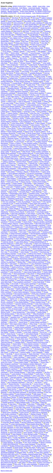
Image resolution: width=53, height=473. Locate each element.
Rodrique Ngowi (6, 118)
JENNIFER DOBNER (7, 452)
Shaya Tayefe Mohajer (28, 108)
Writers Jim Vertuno (42, 457)
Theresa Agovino (26, 181)
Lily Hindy (34, 71)
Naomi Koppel (18, 447)
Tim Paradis (34, 66)
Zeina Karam (44, 409)
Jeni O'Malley (21, 350)
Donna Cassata (31, 235)
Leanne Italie (25, 347)
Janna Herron (37, 201)
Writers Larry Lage (37, 31)
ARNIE (34, 6)
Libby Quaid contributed (8, 195)
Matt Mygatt (26, 151)
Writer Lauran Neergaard (27, 444)
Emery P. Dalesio (15, 143)
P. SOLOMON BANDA (17, 395)
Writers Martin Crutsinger (31, 344)
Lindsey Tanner (17, 355)
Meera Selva (13, 322)
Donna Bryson (29, 267)
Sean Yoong (39, 285)
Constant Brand (16, 83)
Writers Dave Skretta (7, 73)
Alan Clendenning (40, 429)
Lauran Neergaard (39, 417)
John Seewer (10, 325)
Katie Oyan (22, 230)
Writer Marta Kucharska (16, 429)
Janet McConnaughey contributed (35, 225)
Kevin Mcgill (33, 337)
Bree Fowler (23, 58)
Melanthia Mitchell (13, 88)
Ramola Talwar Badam (9, 335)
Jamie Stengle (25, 252)
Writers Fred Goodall (7, 270)
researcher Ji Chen (29, 111)
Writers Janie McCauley (32, 33)
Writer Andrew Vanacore (8, 165)
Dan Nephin (4, 459)
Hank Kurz (46, 278)
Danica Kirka (13, 191)
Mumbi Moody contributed (32, 98)
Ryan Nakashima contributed (38, 459)
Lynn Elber (32, 58)
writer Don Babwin (14, 108)
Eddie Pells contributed (10, 230)
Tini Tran (13, 410)
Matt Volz (23, 156)
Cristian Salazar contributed (38, 322)
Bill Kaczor (45, 379)
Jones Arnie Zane (13, 8)
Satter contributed (19, 357)
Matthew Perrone (22, 34)
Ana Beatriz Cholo (17, 225)
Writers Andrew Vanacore (10, 223)
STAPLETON (5, 9)
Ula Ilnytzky (23, 278)
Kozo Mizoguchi (41, 277)
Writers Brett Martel (30, 145)
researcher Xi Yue (8, 203)
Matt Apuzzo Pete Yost (37, 287)
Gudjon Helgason (8, 442)
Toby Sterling (47, 201)
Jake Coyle (24, 451)
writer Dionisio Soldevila (23, 394)
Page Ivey (46, 138)
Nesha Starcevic (45, 71)
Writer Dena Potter (45, 227)
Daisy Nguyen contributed (32, 270)
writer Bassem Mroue (7, 379)
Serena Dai (22, 130)
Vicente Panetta (33, 206)
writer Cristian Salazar (19, 205)
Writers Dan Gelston (21, 59)
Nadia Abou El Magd (7, 200)
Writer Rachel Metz (21, 449)
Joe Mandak (36, 49)
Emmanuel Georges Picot (15, 198)
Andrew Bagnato (6, 31)
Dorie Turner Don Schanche (38, 203)
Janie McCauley (25, 18)
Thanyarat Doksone (16, 377)
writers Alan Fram (29, 308)
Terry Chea (4, 252)
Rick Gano (36, 18)
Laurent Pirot (26, 248)
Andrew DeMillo (33, 165)
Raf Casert (25, 41)
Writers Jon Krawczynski (38, 44)
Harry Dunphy (41, 123)
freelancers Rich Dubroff (37, 168)
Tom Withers (27, 29)
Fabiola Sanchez (6, 183)
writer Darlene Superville (26, 153)
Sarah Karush (33, 64)
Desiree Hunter (23, 136)
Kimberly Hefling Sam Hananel (27, 360)
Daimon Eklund (5, 205)
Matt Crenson (18, 307)
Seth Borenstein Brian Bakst (41, 245)
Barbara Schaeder (36, 414)
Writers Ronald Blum (30, 24)
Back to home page (6, 470)
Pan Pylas (20, 89)
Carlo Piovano (20, 141)
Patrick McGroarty (26, 415)
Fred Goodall (5, 28)
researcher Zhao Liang (26, 300)
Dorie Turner (34, 91)
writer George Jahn (6, 277)
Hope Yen (33, 318)
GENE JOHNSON (15, 367)
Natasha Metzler (42, 268)
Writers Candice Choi (20, 247)
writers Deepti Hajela (45, 215)
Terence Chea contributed (14, 370)
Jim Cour (29, 382)
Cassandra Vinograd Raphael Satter (31, 454)
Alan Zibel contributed (41, 74)
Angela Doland (7, 79)
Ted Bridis (9, 354)
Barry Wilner (25, 44)
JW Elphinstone (11, 210)
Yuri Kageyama (44, 252)
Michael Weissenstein (30, 166)
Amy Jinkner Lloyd (15, 38)
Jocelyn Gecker (7, 148)
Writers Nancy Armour (36, 86)
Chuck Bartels (5, 267)
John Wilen (14, 86)
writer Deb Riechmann (35, 130)
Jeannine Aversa (45, 79)
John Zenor (25, 31)
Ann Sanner (25, 56)
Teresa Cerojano (13, 415)
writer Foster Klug (43, 367)
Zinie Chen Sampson (7, 238)
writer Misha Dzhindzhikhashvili (28, 410)
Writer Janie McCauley (8, 34)
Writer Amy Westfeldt (33, 379)
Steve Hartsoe (36, 385)
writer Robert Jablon (18, 188)
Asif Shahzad (20, 325)
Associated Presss (36, 160)
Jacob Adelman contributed (17, 173)
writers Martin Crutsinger (8, 253)
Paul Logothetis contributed (22, 282)
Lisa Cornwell (31, 51)
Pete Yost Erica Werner (24, 313)
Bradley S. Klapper (16, 332)
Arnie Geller (41, 6)
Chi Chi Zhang (7, 98)
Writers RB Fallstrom (30, 54)
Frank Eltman (15, 340)
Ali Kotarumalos (39, 349)
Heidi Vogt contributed (39, 293)
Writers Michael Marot (39, 248)
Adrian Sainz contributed (42, 110)
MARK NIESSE (41, 288)
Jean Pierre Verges (38, 330)
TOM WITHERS (46, 410)
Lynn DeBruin (14, 252)
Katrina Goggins (25, 352)
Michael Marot (5, 18)
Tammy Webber (14, 48)
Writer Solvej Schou (39, 126)
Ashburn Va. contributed (8, 262)
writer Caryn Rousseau (8, 339)
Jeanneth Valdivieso (32, 409)
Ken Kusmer (44, 155)
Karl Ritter (6, 135)
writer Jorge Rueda (43, 357)
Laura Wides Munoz (22, 242)
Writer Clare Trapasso (24, 305)
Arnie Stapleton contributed (40, 13)
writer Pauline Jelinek (42, 153)
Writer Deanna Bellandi (15, 131)
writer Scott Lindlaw (23, 456)
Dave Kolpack (11, 178)
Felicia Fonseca (14, 347)
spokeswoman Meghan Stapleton (32, 9)
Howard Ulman (42, 19)
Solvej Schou (15, 76)
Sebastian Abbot (21, 452)
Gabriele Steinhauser (27, 76)
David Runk (46, 347)
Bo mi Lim (43, 332)
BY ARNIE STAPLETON (8, 13)
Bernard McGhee (14, 384)
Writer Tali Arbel (29, 370)
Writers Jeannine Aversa (38, 302)
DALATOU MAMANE (8, 419)
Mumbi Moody (35, 171)
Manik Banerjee (45, 425)
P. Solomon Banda (37, 56)
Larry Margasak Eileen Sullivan (34, 315)
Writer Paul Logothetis (7, 280)
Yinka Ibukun (37, 158)
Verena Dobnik (11, 180)
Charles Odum (47, 272)
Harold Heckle (11, 375)
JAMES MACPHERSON (10, 444)
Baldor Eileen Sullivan (33, 118)
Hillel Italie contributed (22, 160)
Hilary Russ (19, 243)
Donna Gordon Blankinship (37, 195)
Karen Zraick (22, 196)
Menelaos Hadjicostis (7, 243)
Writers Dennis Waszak (17, 211)
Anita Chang (35, 275)
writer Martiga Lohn (31, 227)
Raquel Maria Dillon (16, 110)
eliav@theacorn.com (29, 367)
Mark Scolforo (30, 365)
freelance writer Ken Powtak (42, 420)
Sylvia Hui (4, 208)
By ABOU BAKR (6, 357)
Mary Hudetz (22, 220)
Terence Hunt (45, 362)
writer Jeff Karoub (17, 399)
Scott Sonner (25, 71)
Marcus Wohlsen (25, 257)
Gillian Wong (32, 462)
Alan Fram (4, 155)
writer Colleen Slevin (30, 38)
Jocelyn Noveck (38, 384)
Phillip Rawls (30, 123)
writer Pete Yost (35, 113)
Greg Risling (33, 59)
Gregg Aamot (5, 245)
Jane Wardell (27, 106)
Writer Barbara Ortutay (8, 313)
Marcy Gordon (5, 56)
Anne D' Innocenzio (24, 101)
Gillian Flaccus (24, 263)
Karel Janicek (32, 186)
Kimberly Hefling (6, 240)
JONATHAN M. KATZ (41, 466)
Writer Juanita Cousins (17, 285)
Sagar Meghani (16, 434)
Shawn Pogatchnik (19, 273)
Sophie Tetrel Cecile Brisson (15, 255)
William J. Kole (37, 208)
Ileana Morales (36, 456)
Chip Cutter (23, 86)
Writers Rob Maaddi (20, 46)
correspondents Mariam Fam (22, 466)
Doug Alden (44, 34)
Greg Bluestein (47, 395)
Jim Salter (46, 422)
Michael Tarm (38, 128)
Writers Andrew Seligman (21, 36)
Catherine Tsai (15, 126)
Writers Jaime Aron (21, 73)
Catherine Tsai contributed (9, 136)
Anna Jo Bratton (20, 175)
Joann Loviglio (31, 357)
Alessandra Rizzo (24, 191)
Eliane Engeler (23, 228)
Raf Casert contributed (18, 405)
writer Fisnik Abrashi (35, 449)
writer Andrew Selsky (7, 310)
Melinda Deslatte (24, 335)
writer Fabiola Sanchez (9, 389)
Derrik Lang (34, 310)
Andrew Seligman (46, 18)
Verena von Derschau (16, 390)
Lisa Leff (20, 334)
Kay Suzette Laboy (34, 232)
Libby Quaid (23, 318)
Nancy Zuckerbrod (18, 105)
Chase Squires (42, 188)
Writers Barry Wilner (13, 71)
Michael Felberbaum (31, 355)
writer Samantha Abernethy (33, 390)
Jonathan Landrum (8, 394)
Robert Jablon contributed (40, 461)
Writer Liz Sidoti (6, 105)
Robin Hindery (16, 49)
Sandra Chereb (26, 126)
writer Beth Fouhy (6, 282)
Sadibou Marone (24, 414)
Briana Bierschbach (32, 387)
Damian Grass (37, 190)
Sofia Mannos (36, 407)
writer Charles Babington (21, 292)
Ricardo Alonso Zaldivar (8, 196)
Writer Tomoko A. (14, 208)
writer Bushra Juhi (6, 417)
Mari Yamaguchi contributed (9, 364)
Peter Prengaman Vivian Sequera (30, 320)
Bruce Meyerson (44, 166)
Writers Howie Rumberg (37, 93)
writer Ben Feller (8, 146)
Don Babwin (26, 208)
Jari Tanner (46, 456)
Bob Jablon (22, 462)
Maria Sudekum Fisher (23, 402)
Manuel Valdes (27, 74)
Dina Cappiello (44, 163)
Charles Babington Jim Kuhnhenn (28, 397)
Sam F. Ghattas (33, 146)
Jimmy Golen (19, 33)
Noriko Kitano (19, 409)
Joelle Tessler (31, 211)
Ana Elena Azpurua (45, 400)
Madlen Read (16, 56)
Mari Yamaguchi (39, 183)
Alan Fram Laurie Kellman (22, 240)
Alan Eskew (13, 404)
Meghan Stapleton (12, 11)
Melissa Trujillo (5, 312)
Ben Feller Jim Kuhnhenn (17, 400)
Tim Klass (4, 380)
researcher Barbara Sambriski (24, 303)
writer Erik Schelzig (15, 432)
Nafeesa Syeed (28, 131)
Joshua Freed (14, 352)
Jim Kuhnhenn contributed (14, 54)
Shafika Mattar (41, 312)
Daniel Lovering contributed (41, 280)
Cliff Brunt (45, 33)
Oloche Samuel (15, 151)
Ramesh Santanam (13, 451)
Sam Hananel (42, 51)
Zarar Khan (48, 228)
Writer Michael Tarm (45, 186)
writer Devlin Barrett (27, 96)
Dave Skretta (45, 39)
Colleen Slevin (5, 111)
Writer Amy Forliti (12, 181)
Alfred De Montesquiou (15, 185)
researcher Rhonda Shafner (44, 267)
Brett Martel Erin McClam (9, 462)
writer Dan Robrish (38, 115)
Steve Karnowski (21, 39)
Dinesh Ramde (12, 120)
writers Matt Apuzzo (42, 237)
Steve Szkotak (44, 337)
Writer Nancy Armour (38, 180)
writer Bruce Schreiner (13, 385)
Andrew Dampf (42, 61)
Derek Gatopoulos (37, 427)
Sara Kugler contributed (28, 135)
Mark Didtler (11, 89)
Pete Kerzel (38, 382)
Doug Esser (30, 237)
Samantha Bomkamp (35, 73)
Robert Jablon (15, 53)
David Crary (17, 166)
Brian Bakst (22, 404)
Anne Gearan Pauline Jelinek (32, 272)
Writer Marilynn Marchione (9, 461)
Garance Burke (36, 101)
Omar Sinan (40, 380)
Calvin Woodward (25, 461)
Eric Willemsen (37, 106)
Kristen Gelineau (36, 292)
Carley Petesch (29, 307)
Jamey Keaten (33, 46)
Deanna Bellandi (28, 374)
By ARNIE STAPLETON (43, 11)
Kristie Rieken (7, 24)
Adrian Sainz (28, 110)
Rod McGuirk (13, 215)
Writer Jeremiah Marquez (17, 372)
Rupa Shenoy (22, 165)
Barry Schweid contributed (19, 337)
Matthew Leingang (6, 464)
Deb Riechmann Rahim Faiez (23, 417)
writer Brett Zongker (15, 380)
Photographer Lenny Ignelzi (18, 193)
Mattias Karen (34, 79)
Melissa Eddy (44, 310)
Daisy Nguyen (47, 105)
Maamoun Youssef (13, 138)
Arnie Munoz (23, 8)
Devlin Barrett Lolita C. (39, 257)
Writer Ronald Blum (39, 29)
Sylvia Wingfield (6, 420)
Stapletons (44, 8)
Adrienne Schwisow (16, 145)
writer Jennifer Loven (33, 437)
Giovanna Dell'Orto (24, 180)
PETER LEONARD (9, 456)
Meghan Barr (26, 385)
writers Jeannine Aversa (34, 105)
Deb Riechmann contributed (38, 233)
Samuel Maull (36, 138)
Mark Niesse (15, 349)
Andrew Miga (48, 101)
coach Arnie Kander (34, 8)
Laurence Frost (22, 163)
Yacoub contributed (24, 375)
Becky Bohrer (14, 63)
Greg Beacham (33, 34)
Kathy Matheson (37, 191)
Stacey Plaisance (12, 130)
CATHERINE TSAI (7, 457)
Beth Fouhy (41, 369)
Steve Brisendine (15, 248)
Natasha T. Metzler (19, 51)
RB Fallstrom (42, 16)
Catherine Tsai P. (33, 350)
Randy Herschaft (34, 354)
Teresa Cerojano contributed (15, 387)
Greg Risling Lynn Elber (42, 250)
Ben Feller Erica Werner (42, 223)
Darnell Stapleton (15, 9)
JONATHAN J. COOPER (34, 405)
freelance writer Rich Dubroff (20, 116)
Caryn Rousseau (35, 53)
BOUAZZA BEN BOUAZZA (10, 454)
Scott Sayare (22, 253)
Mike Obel (32, 176)
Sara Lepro (24, 53)
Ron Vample (48, 454)
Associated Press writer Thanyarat (31, 439)
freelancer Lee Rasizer (31, 297)
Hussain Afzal (12, 99)
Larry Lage (14, 19)
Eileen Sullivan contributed (36, 262)
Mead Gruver (24, 436)
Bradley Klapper (45, 350)
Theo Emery (13, 263)
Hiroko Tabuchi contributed (39, 260)
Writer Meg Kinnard (36, 298)
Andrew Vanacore (12, 58)
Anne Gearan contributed (28, 283)
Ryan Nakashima (6, 61)
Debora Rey (46, 198)
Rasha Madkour (36, 36)
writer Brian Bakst (21, 176)
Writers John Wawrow (22, 43)
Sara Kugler (30, 277)
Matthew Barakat (26, 190)
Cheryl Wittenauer (25, 121)
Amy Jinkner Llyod (32, 170)
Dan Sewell (41, 84)
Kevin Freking (5, 225)
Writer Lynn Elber (24, 115)
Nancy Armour (15, 41)
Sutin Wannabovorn (45, 200)
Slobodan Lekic (18, 315)
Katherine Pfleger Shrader (33, 329)
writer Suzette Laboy (12, 250)
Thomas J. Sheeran (22, 171)
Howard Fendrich (33, 39)
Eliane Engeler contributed (39, 339)
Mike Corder (12, 220)
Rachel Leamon (33, 161)
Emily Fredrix (31, 140)
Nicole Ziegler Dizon (33, 133)
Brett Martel (37, 21)
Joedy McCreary (17, 26)
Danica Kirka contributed (21, 148)
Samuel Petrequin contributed (19, 233)
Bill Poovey (44, 397)
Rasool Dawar (23, 322)
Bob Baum (15, 18)
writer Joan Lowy (45, 355)
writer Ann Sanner (38, 88)
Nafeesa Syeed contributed (9, 115)
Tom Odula (35, 402)
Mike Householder (38, 313)
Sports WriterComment (19, 217)
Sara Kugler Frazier (43, 211)
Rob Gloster (6, 188)
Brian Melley (20, 200)
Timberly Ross (7, 273)
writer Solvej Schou (43, 308)
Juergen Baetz (36, 347)
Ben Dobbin (28, 183)
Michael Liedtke (26, 88)
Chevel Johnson (22, 419)
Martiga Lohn (22, 206)
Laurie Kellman (16, 374)
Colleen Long (14, 320)
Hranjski (33, 335)
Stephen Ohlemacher (7, 81)
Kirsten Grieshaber (15, 222)
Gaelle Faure (39, 374)
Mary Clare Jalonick (7, 43)
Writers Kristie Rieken (40, 181)
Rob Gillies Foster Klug (43, 175)
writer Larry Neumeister (10, 275)
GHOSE (30, 452)
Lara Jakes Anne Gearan (23, 407)
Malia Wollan (48, 240)
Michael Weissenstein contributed (24, 258)
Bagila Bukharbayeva (30, 377)
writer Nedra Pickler (18, 123)
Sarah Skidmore (37, 240)
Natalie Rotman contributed (41, 327)
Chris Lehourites (18, 23)
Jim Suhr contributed (7, 427)
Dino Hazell (30, 273)
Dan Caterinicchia (12, 64)
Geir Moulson (26, 245)
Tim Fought (14, 283)
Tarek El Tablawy (40, 131)
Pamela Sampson (16, 69)
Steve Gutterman (44, 335)
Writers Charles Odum (22, 260)
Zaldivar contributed (9, 161)
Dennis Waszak (30, 89)
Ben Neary (31, 404)
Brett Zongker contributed (40, 151)
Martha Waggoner (6, 166)
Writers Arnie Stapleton (27, 11)
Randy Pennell (15, 245)
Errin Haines (15, 135)
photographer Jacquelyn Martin (35, 255)
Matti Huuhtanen (46, 83)
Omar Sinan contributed (24, 280)
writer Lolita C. (17, 345)
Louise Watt (40, 213)
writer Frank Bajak (38, 282)
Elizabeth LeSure (34, 193)
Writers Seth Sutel (46, 354)
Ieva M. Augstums (44, 38)
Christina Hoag (28, 185)
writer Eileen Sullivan (42, 205)
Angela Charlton (13, 113)
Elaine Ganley (12, 68)
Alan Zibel (44, 43)
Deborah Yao (33, 163)
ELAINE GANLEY (22, 310)
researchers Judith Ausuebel (26, 268)
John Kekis (4, 63)
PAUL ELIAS (39, 432)
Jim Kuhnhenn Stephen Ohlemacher (31, 364)
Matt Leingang (42, 150)
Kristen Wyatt (5, 69)
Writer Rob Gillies (8, 176)
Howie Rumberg (31, 61)
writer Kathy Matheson (31, 332)
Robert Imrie (27, 49)
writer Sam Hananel (22, 238)
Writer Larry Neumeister (41, 243)
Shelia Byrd (9, 260)
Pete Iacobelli (15, 44)
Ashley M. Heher (18, 61)
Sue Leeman (6, 217)
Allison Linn (12, 163)
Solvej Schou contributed (8, 206)
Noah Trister (6, 29)
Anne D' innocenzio (20, 354)
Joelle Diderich (45, 165)
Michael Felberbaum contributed (31, 422)
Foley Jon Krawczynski (15, 308)
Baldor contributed (20, 218)
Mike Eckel (18, 457)
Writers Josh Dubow (15, 74)
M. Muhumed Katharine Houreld (39, 419)
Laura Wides (39, 69)
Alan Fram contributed (18, 213)
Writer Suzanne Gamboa (8, 305)
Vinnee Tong (45, 41)
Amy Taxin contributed (31, 442)
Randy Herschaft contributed (24, 265)
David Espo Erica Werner (16, 365)
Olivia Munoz (7, 355)
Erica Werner (12, 128)
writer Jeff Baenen (19, 437)
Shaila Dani (4, 323)
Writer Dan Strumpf (27, 250)
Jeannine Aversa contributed (22, 327)
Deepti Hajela (27, 222)
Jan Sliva (47, 372)
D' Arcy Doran (31, 325)
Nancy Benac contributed (8, 168)
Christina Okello (20, 342)
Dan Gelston (31, 19)
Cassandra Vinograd (41, 141)
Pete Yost (48, 392)
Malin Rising (24, 113)
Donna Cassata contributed (28, 78)
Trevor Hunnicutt (29, 380)
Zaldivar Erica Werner (34, 253)
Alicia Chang (5, 337)
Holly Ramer (14, 318)
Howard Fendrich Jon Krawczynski (37, 342)
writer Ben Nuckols (44, 441)
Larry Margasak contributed (9, 156)
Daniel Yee (23, 64)
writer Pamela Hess (15, 272)
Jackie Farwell (24, 412)
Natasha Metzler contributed (26, 210)
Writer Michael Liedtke (31, 434)
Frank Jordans (44, 206)
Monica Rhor (22, 262)
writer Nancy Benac (35, 389)
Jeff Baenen (30, 175)
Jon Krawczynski (6, 36)
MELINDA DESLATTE (22, 425)
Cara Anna (43, 323)
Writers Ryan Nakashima (20, 287)
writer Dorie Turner (6, 329)
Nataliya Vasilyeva (17, 267)
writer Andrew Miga (7, 265)
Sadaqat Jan (35, 155)
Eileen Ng (40, 220)
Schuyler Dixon (24, 275)
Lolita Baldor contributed (25, 178)
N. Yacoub (17, 441)
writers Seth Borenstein (18, 424)
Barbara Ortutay (5, 344)
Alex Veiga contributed (30, 464)
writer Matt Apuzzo (13, 96)
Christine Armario (37, 81)
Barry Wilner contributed (32, 26)
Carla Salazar (31, 213)
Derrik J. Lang (34, 94)
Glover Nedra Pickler (40, 415)
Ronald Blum (5, 41)
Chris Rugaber (47, 49)
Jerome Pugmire (47, 133)
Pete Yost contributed (9, 201)
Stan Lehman (31, 312)
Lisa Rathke (45, 113)
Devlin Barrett (31, 188)
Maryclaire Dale (43, 135)
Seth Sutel (29, 141)
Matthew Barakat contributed (28, 215)
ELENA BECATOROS (30, 441)
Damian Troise (34, 136)
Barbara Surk (25, 155)
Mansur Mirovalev (41, 290)
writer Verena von (44, 451)
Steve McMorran (43, 140)
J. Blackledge (43, 360)
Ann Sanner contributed (10, 228)
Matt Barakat (34, 362)
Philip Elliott (39, 340)
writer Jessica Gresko (36, 48)
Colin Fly (5, 19)
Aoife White (21, 133)
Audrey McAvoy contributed (9, 467)
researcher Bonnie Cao (7, 140)
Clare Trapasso (35, 125)
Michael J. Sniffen (18, 118)
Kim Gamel (22, 232)
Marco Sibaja (5, 349)
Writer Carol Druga (44, 462)
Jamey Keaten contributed (17, 235)
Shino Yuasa (10, 288)
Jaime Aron (16, 31)
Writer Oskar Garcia (12, 158)
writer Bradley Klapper (40, 446)
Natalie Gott (13, 298)
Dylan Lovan (5, 76)
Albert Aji (32, 220)
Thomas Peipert (28, 69)
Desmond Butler (22, 93)
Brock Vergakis (37, 305)
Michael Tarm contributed (31, 83)
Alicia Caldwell (42, 325)
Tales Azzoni (35, 41)
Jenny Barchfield (43, 68)
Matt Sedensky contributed (20, 359)
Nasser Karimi (5, 374)
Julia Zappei (11, 171)
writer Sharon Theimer (9, 397)
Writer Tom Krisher (21, 146)
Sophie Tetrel (31, 84)
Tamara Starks (23, 389)
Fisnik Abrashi (25, 138)
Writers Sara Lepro (36, 359)
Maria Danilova (32, 196)
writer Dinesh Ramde (31, 334)
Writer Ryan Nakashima (15, 297)
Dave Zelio (17, 464)
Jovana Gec (47, 359)
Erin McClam (35, 43)
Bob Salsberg (17, 420)
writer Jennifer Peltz (7, 59)
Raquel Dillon (17, 344)
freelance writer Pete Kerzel (27, 68)
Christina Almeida (6, 247)
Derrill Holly (35, 148)
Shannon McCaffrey (45, 64)
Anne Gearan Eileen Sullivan (19, 459)
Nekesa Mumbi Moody (43, 273)
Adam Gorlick (32, 230)
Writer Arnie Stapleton (24, 13)
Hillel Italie (47, 160)
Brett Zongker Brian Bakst (35, 424)
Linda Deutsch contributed (44, 96)
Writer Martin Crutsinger (31, 345)
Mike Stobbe (41, 404)
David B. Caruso (12, 300)
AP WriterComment (36, 436)
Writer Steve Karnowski (37, 238)
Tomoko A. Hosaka (35, 278)
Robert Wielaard (42, 103)
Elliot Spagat (33, 323)
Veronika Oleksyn (8, 407)
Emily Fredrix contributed (8, 414)
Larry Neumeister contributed (40, 263)
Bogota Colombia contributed (43, 222)
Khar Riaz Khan (30, 447)
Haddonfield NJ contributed (9, 369)
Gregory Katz (21, 140)
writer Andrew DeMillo (39, 116)
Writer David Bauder (7, 141)
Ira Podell (31, 205)
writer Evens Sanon (40, 265)
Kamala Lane (19, 227)
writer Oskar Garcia (46, 387)
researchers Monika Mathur (11, 422)
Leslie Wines (18, 98)
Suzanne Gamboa (19, 170)
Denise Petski (48, 158)
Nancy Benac (30, 285)
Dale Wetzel (4, 352)
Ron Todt (45, 125)
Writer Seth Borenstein (17, 430)
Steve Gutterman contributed (16, 382)
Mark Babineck (5, 399)
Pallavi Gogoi (12, 101)
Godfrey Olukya (41, 307)
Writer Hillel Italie (18, 295)
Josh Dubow (27, 21)
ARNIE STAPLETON (19, 6)
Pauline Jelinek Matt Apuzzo (24, 288)
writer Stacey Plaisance (42, 303)
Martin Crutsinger (45, 442)
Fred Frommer (14, 190)
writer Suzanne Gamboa (30, 143)
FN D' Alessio (7, 51)
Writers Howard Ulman (22, 66)
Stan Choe (35, 425)
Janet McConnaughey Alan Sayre (36, 430)
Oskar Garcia (5, 340)
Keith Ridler (22, 99)
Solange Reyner (32, 400)
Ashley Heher (31, 103)
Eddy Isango (37, 394)
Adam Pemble (19, 329)
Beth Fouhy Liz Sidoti (45, 78)
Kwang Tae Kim (44, 377)
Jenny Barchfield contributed (17, 392)
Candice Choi (23, 298)
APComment (27, 420)
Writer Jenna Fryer (26, 349)
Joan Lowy (19, 270)
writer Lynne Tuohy (38, 375)
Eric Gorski (33, 451)
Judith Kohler (5, 213)
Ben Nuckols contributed (16, 237)
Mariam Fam (5, 410)
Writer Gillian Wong (36, 228)
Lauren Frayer (30, 295)
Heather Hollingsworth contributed (20, 446)
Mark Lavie (14, 257)
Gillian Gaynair (40, 76)
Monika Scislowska (41, 300)
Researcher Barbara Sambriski (12, 106)
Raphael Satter (13, 78)
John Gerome (40, 185)
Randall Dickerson (8, 402)
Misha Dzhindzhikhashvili (38, 242)
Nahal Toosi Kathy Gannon (28, 369)
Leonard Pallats (14, 439)
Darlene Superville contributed (31, 317)
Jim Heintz (34, 252)
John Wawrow (16, 29)
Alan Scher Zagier (45, 146)
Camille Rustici (13, 436)
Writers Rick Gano (6, 46)
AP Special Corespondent (34, 173)
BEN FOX (29, 429)
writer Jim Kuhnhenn (24, 201)
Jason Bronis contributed (36, 392)
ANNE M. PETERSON (34, 395)
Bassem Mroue (21, 161)
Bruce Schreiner (19, 277)
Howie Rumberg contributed (37, 99)
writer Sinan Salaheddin (23, 427)
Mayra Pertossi (29, 290)
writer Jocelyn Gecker (9, 360)
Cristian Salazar (29, 457)
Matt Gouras (41, 447)
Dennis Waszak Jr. (45, 28)
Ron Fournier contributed (22, 293)
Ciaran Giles (9, 186)
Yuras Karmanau (45, 334)
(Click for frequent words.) (28, 16)
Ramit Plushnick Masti (21, 79)
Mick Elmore (32, 217)
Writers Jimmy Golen (7, 39)
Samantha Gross (15, 317)
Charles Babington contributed (19, 91)
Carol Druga (13, 232)
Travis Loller (11, 350)
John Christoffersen (27, 340)
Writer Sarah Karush (9, 84)
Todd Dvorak (21, 84)
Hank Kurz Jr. (18, 24)
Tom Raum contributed (21, 94)
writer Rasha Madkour (22, 302)
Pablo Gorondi (20, 379)
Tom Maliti (18, 442)
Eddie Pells (48, 23)
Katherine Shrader (8, 242)
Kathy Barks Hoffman (9, 268)
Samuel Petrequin (43, 58)
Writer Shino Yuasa (22, 339)
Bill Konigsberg (23, 168)
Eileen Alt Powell (33, 156)
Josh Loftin (28, 243)
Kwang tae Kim (12, 278)
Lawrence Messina (6, 327)
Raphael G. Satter (20, 186)
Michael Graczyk (8, 160)
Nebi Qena (48, 405)
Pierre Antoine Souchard (23, 81)
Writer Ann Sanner (43, 120)
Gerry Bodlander (38, 352)
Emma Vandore (17, 183)
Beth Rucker (36, 63)
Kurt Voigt (45, 193)
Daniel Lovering (7, 66)
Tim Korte (22, 19)
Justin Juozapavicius (19, 312)
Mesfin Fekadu (22, 195)
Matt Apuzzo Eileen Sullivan (18, 323)
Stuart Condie (5, 151)
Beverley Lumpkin (6, 258)
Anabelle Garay (41, 258)
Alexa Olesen (41, 295)
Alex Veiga (24, 48)
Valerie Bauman (14, 155)
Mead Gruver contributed (10, 412)
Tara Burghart (5, 126)
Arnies (29, 6)
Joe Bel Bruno (37, 121)
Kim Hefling (4, 44)
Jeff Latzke (45, 26)
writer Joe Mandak (6, 447)
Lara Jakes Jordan (8, 103)
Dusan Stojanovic (25, 158)
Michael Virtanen (25, 63)
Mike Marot (14, 28)
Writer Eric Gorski (6, 362)
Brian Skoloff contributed (33, 198)
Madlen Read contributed (8, 153)
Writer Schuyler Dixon (45, 145)
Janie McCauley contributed (34, 23)
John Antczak (43, 54)
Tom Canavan (44, 59)
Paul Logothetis (42, 111)
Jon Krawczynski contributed (29, 28)
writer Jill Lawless (31, 200)
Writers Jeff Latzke (16, 290)
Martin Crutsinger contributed (20, 125)
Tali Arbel (42, 24)
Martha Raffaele (17, 111)
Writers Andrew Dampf (21, 362)
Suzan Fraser (5, 424)
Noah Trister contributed (34, 372)
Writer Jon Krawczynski (23, 330)
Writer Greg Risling (21, 203)
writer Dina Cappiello (42, 452)
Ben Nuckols (45, 275)
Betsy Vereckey (20, 103)
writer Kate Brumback (35, 218)
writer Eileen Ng (26, 384)
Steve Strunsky (28, 432)
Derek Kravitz (11, 334)
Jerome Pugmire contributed (9, 121)
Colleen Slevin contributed (39, 412)
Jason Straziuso (5, 359)
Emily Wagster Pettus (26, 223)
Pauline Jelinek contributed (34, 399)
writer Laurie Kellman (24, 128)
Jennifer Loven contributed (27, 150)
